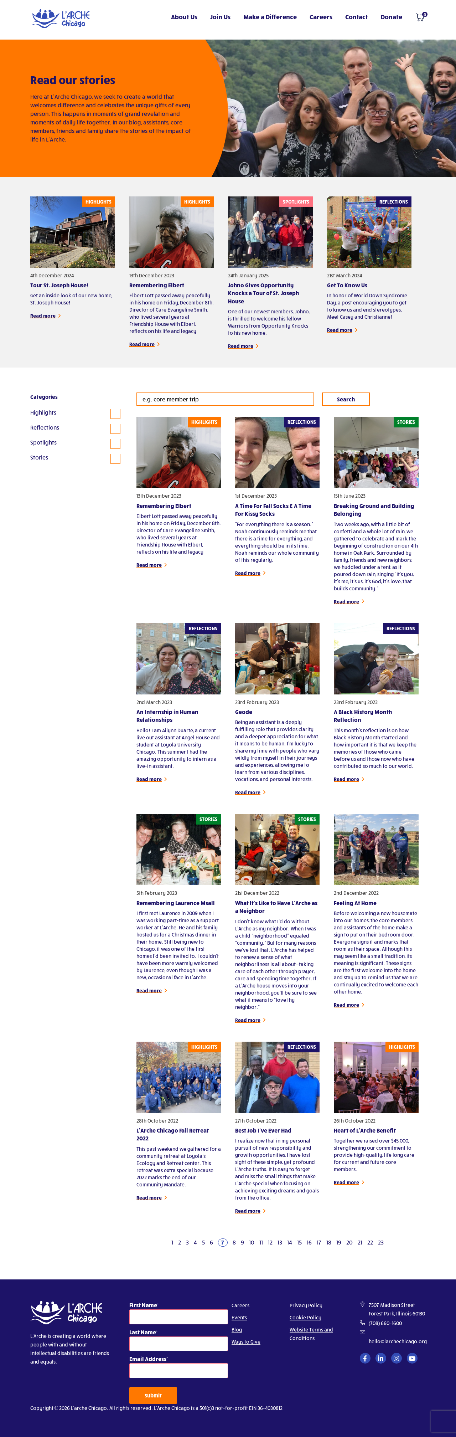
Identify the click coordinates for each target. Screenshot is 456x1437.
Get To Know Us (347, 285)
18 (328, 1242)
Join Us (220, 16)
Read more (43, 316)
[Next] (392, 1242)
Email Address (147, 1358)
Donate (391, 16)
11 (261, 1242)
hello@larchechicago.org (398, 1341)
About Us (184, 16)
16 (309, 1242)
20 (349, 1242)
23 (381, 1242)
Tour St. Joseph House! (59, 285)
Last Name (142, 1332)
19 (338, 1242)
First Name (143, 1305)
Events (239, 1317)
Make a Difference (270, 16)
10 (251, 1242)
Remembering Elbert (156, 285)
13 (280, 1242)
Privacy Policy (306, 1305)
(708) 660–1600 (385, 1323)
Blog (237, 1329)
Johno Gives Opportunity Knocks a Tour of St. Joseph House (263, 293)
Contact (356, 16)
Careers (321, 16)
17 (319, 1242)
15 (299, 1242)
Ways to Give (246, 1342)
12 (270, 1242)
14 (289, 1242)
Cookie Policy (305, 1317)
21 (360, 1242)
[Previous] (163, 1242)
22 (370, 1242)
